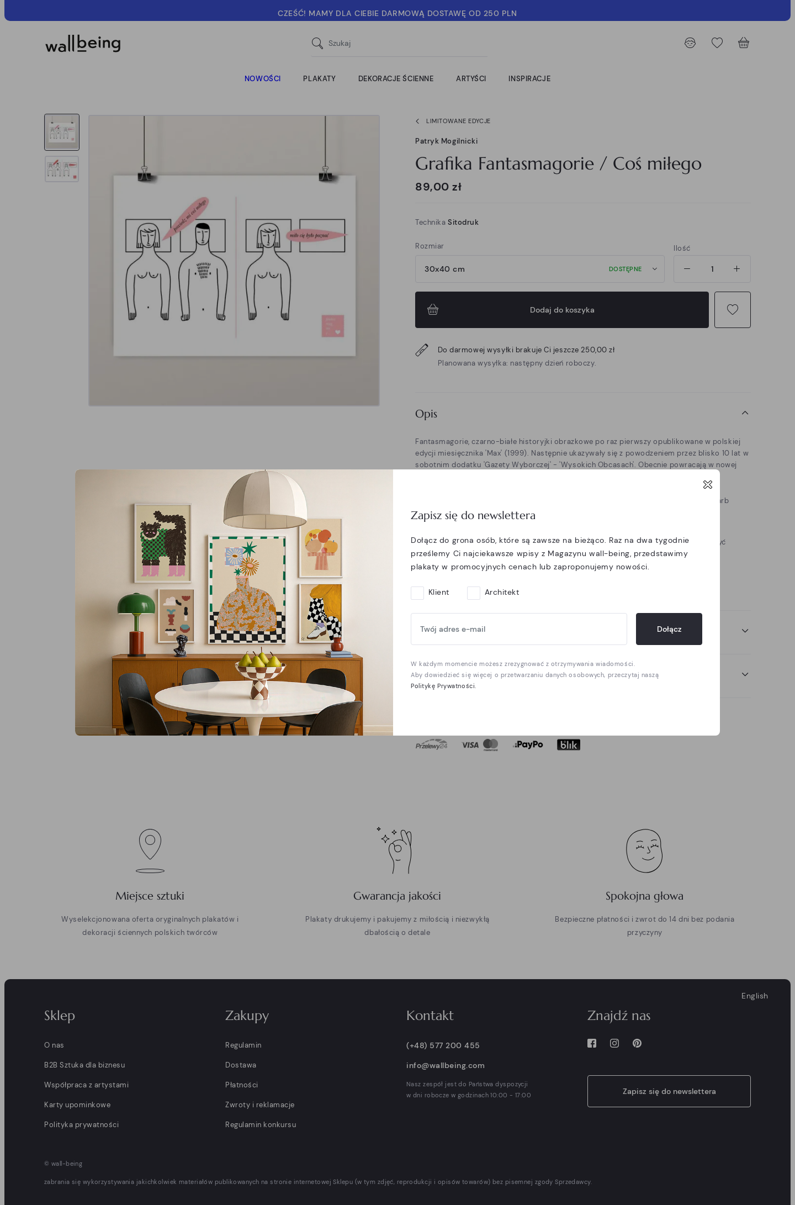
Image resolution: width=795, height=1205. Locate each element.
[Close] (707, 484)
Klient (438, 592)
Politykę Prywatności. (443, 686)
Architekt (502, 592)
